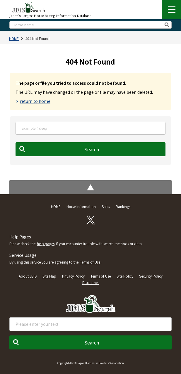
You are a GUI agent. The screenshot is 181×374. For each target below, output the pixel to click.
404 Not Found (37, 38)
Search (91, 149)
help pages (45, 243)
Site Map (49, 275)
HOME (14, 38)
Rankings (123, 206)
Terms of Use (90, 261)
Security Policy (151, 275)
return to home (35, 101)
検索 (167, 24)
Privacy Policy (73, 275)
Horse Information (81, 206)
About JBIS (28, 275)
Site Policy (125, 275)
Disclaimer (90, 282)
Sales (106, 206)
